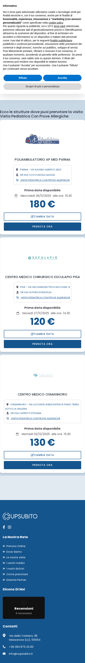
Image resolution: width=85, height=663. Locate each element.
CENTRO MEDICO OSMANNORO (42, 394)
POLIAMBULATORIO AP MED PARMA (42, 159)
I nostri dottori (15, 568)
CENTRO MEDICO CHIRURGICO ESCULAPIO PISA (42, 277)
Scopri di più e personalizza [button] (42, 86)
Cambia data (42, 216)
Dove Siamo (14, 552)
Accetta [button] (62, 77)
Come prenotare (17, 574)
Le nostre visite (15, 557)
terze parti (59, 26)
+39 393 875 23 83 (21, 647)
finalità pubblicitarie (61, 40)
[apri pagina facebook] (4, 527)
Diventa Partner (16, 580)
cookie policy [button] (56, 22)
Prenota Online (15, 546)
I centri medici (15, 563)
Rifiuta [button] (23, 77)
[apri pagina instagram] (9, 527)
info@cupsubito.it (21, 654)
